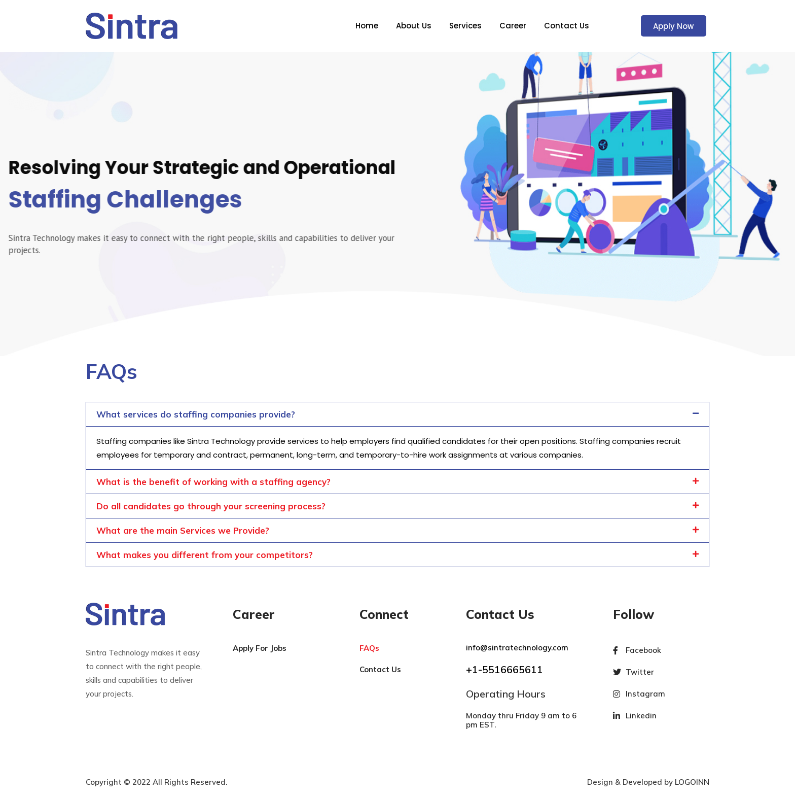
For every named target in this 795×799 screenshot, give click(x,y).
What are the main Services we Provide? (182, 530)
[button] (397, 414)
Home (366, 26)
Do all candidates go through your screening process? (211, 506)
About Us (413, 26)
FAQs (369, 648)
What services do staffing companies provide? (195, 414)
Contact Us (566, 26)
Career (512, 26)
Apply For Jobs (259, 648)
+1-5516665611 (504, 669)
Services (465, 26)
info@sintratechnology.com (517, 647)
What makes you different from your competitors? (204, 554)
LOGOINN (692, 782)
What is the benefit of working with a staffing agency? (213, 481)
